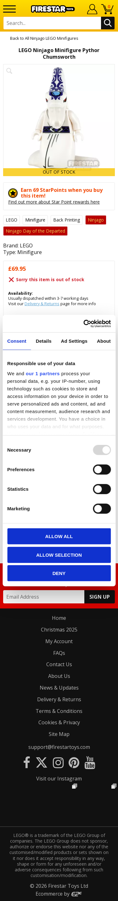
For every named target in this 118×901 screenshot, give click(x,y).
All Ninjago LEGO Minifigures (51, 38)
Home (59, 617)
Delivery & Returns (42, 303)
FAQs (59, 652)
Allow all (59, 536)
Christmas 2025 (59, 629)
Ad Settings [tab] (74, 341)
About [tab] (104, 341)
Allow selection (59, 554)
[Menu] (9, 9)
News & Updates (59, 687)
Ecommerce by (59, 893)
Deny (59, 573)
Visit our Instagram (59, 778)
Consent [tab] (16, 341)
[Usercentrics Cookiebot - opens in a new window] (84, 323)
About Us (59, 676)
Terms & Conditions (59, 711)
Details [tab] (44, 341)
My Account (59, 641)
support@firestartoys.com (59, 747)
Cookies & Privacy (59, 722)
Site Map (59, 734)
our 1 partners (43, 373)
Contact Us (59, 664)
